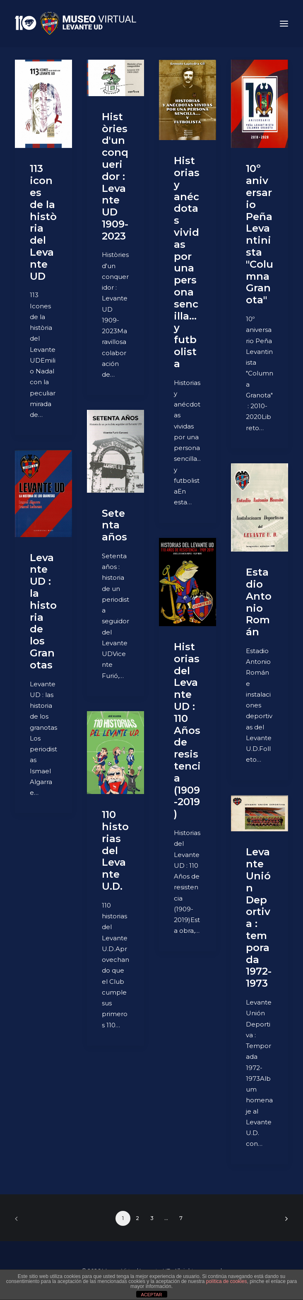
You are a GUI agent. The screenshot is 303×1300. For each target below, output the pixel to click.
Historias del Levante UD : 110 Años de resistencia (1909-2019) (187, 730)
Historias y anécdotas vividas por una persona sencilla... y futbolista (187, 262)
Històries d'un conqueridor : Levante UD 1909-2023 (115, 176)
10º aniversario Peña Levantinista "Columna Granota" (259, 234)
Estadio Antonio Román (259, 602)
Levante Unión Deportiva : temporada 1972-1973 (259, 917)
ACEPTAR (151, 1294)
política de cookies (226, 1281)
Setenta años (114, 525)
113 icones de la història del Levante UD (43, 222)
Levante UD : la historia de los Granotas (43, 611)
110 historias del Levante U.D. (115, 850)
